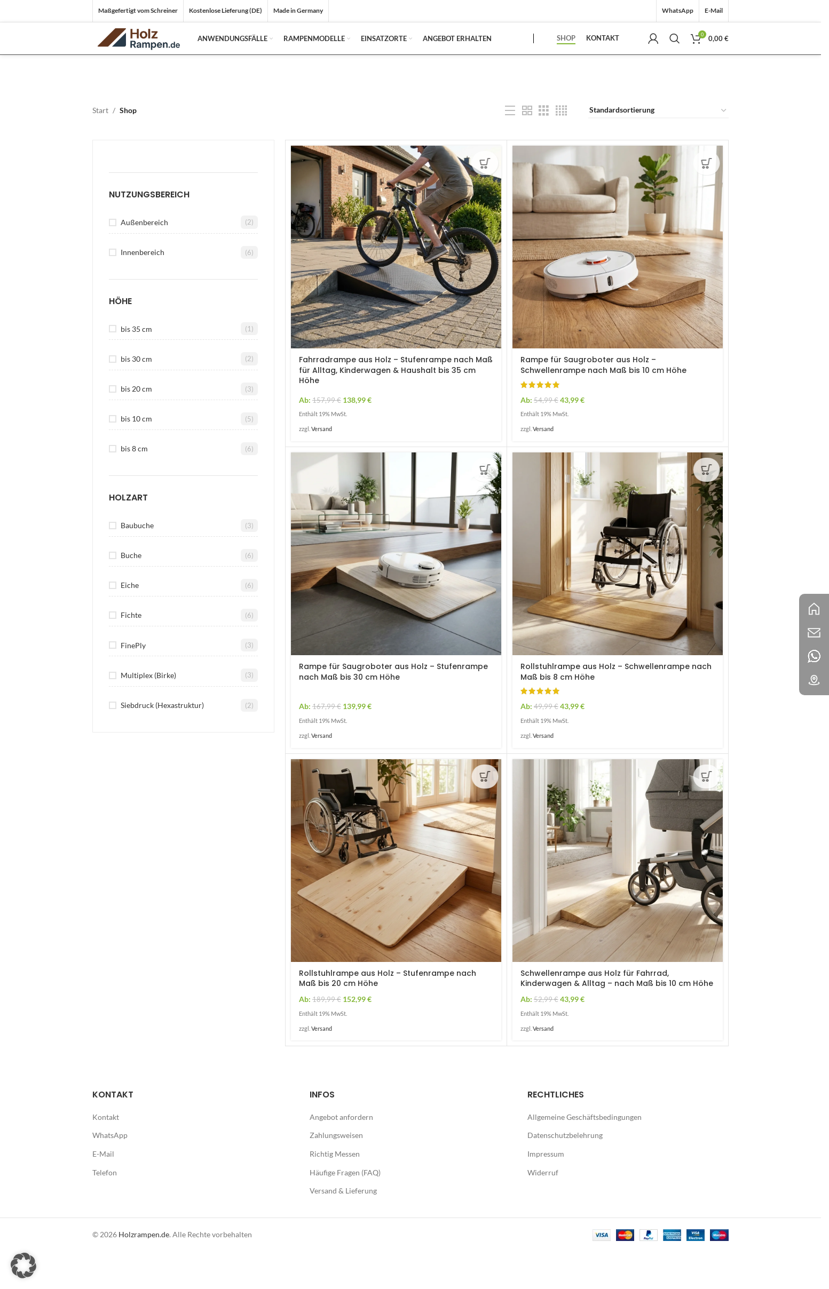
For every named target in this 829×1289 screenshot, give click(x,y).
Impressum (545, 1191)
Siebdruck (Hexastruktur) (162, 742)
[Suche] (674, 57)
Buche (131, 592)
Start (100, 147)
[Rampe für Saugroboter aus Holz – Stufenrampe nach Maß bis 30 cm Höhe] (396, 591)
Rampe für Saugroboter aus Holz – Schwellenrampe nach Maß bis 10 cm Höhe (603, 402)
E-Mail (103, 1191)
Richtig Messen (335, 1191)
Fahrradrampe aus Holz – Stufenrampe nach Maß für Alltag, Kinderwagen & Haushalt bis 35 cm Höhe (396, 407)
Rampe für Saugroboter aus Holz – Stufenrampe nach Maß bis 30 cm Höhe (393, 709)
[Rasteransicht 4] (561, 148)
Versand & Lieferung (343, 1227)
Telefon (104, 1209)
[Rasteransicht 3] (544, 148)
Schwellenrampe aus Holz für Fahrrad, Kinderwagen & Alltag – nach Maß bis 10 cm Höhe (616, 1016)
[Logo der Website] (151, 56)
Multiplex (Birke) (148, 712)
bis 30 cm (136, 395)
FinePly (133, 682)
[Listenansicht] (510, 148)
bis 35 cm (136, 365)
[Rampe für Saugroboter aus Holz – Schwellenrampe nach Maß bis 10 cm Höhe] (617, 284)
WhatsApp (110, 1172)
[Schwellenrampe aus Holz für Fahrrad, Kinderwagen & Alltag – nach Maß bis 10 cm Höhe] (617, 897)
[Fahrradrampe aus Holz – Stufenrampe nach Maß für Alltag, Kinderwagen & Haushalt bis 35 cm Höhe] (396, 284)
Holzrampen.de (144, 1271)
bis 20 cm (136, 426)
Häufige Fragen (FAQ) (345, 1209)
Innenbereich (142, 289)
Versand (321, 466)
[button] (23, 1265)
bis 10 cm (136, 455)
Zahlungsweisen (336, 1172)
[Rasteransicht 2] (527, 148)
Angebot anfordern (341, 1153)
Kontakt (105, 1153)
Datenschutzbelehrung (565, 1172)
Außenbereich (144, 259)
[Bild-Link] (814, 607)
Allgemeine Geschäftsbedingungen (584, 1153)
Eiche (130, 622)
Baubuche (137, 562)
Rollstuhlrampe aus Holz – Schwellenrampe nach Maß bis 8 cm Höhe (616, 709)
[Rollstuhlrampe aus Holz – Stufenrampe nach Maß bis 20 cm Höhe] (396, 897)
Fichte (131, 652)
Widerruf (542, 1209)
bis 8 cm (134, 485)
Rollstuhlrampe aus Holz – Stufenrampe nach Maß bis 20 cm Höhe (387, 1016)
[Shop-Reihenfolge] (658, 148)
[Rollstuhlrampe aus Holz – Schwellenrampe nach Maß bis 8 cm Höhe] (617, 591)
